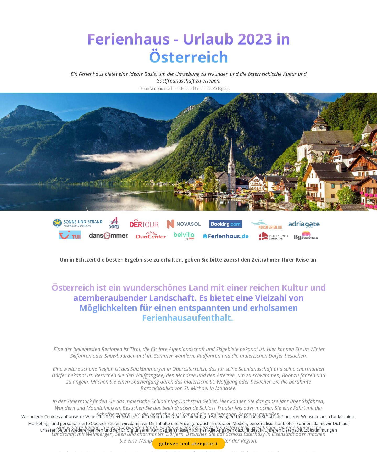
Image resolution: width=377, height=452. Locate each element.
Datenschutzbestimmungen (309, 436)
